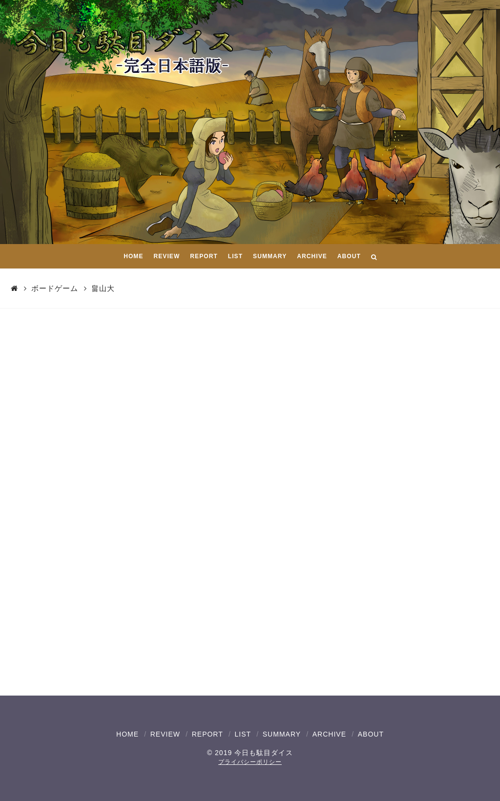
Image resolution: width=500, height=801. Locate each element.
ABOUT (371, 734)
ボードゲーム (54, 288)
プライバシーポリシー (250, 762)
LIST (242, 734)
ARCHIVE (329, 734)
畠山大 (103, 288)
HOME (127, 734)
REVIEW (165, 734)
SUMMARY (282, 734)
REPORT (207, 734)
